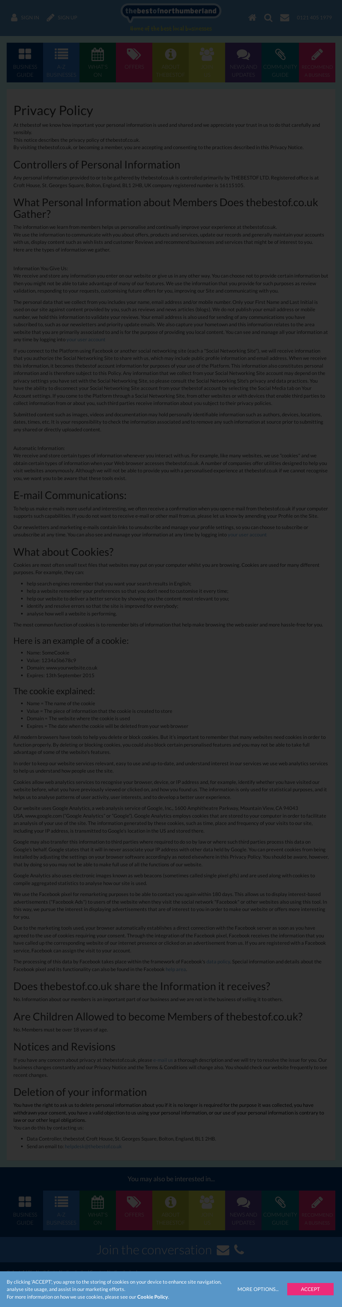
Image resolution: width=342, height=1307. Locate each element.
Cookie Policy (152, 1297)
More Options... (258, 1289)
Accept (310, 1289)
